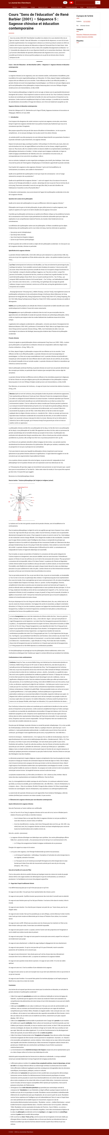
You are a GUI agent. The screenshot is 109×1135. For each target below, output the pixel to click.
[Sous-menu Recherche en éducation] (63, 7)
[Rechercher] (97, 2)
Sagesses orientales (87, 37)
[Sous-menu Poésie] (84, 7)
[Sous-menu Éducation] (18, 7)
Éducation (79, 34)
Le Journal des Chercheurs (20, 3)
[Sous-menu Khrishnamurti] (28, 7)
